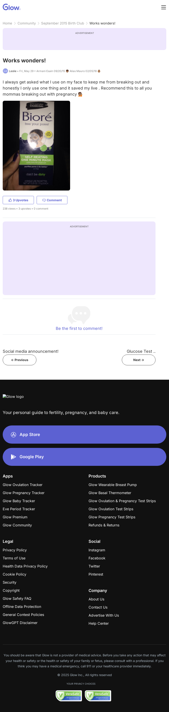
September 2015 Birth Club (62, 23)
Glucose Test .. (141, 351)
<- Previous (19, 360)
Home (7, 23)
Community (27, 23)
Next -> (138, 360)
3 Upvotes (18, 200)
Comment (52, 200)
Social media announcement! (30, 351)
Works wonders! (102, 23)
